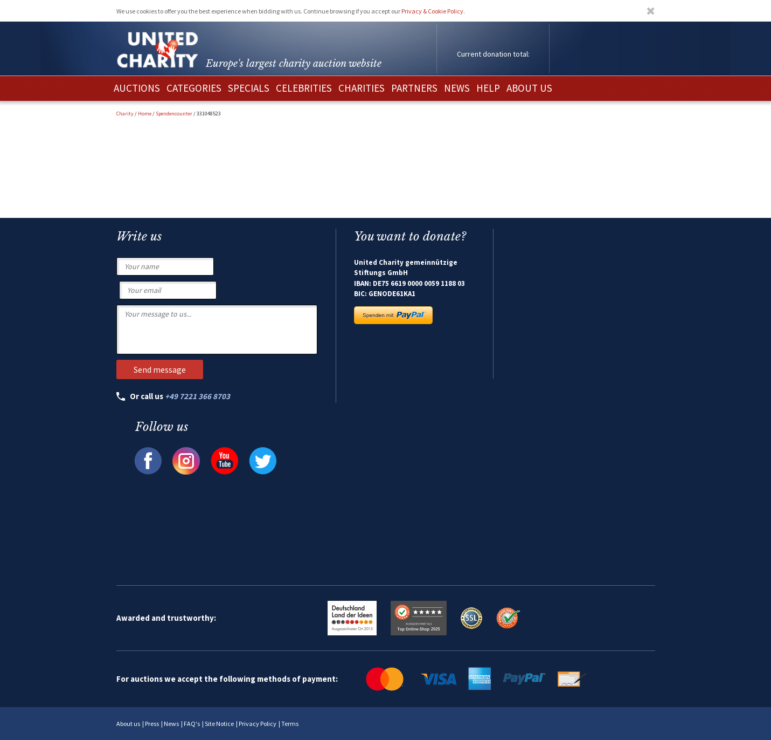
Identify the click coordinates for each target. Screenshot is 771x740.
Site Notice (219, 724)
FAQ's (192, 724)
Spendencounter (174, 113)
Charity (125, 113)
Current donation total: (493, 54)
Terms (289, 724)
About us (128, 724)
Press (152, 724)
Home (144, 113)
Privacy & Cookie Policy (432, 11)
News (171, 724)
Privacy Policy (257, 724)
